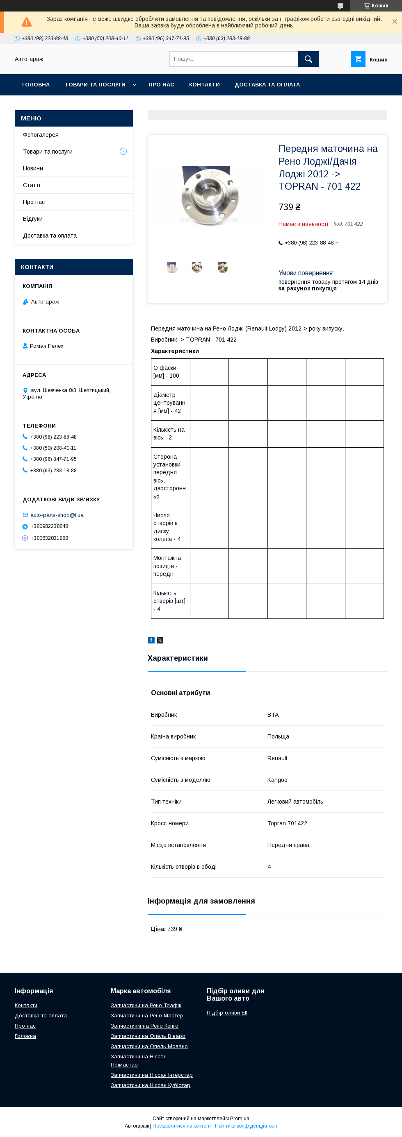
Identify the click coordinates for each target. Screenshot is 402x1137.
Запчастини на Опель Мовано (149, 1046)
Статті (31, 185)
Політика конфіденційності (246, 1126)
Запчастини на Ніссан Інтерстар (152, 1075)
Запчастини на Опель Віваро (148, 1036)
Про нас (161, 85)
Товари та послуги (95, 85)
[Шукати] (308, 59)
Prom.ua (239, 1118)
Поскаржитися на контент (182, 1126)
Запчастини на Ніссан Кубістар (150, 1085)
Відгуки (33, 218)
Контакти (204, 85)
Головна (36, 85)
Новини (33, 168)
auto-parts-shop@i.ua (57, 515)
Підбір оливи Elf (227, 1013)
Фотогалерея (41, 134)
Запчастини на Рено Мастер (147, 1015)
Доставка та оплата (267, 85)
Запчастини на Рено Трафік (146, 1005)
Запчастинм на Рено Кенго (144, 1026)
